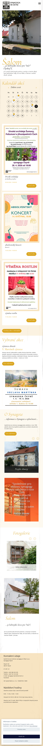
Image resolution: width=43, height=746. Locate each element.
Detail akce (31, 186)
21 (13, 111)
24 (27, 111)
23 (22, 111)
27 (8, 116)
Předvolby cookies (21, 729)
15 (18, 106)
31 (13, 97)
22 (18, 111)
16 (22, 106)
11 (31, 102)
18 (31, 106)
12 (36, 102)
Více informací (8, 363)
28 (13, 116)
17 (27, 106)
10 (27, 102)
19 (36, 106)
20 (8, 111)
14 (13, 106)
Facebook (6, 677)
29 (18, 116)
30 (8, 97)
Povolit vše (21, 736)
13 (8, 106)
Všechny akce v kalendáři (11, 331)
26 (36, 111)
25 (31, 111)
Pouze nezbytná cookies (21, 741)
